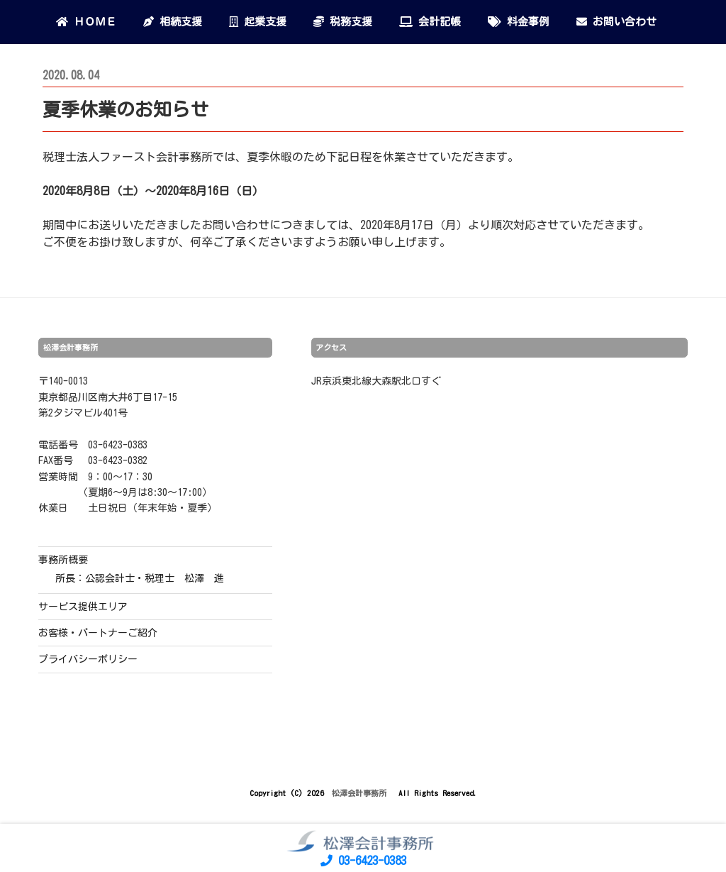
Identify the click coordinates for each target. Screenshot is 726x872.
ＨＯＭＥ (86, 21)
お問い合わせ (616, 21)
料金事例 (518, 21)
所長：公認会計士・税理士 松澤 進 (139, 578)
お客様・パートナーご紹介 (97, 633)
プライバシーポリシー (88, 659)
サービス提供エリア (83, 607)
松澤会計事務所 (361, 793)
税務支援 (342, 21)
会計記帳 (430, 21)
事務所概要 (63, 560)
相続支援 (172, 21)
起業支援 (257, 21)
